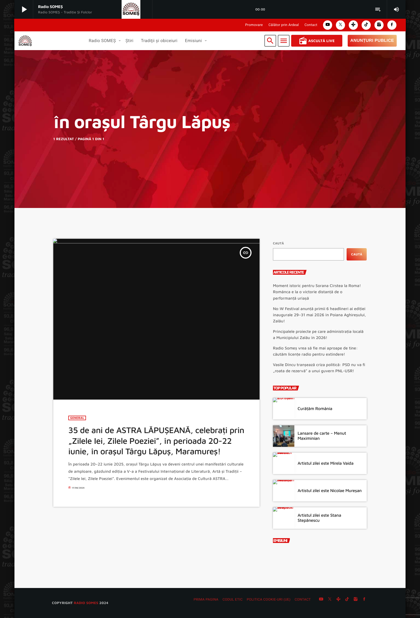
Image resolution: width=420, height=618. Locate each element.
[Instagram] (356, 599)
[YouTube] (321, 599)
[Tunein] (338, 599)
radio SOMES (86, 603)
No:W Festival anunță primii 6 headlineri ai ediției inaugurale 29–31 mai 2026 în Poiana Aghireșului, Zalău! (319, 315)
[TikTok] (347, 599)
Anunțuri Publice (372, 40)
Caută (278, 243)
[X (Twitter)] (330, 599)
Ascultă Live (317, 40)
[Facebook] (364, 599)
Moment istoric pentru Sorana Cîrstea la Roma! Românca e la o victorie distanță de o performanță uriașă (317, 292)
